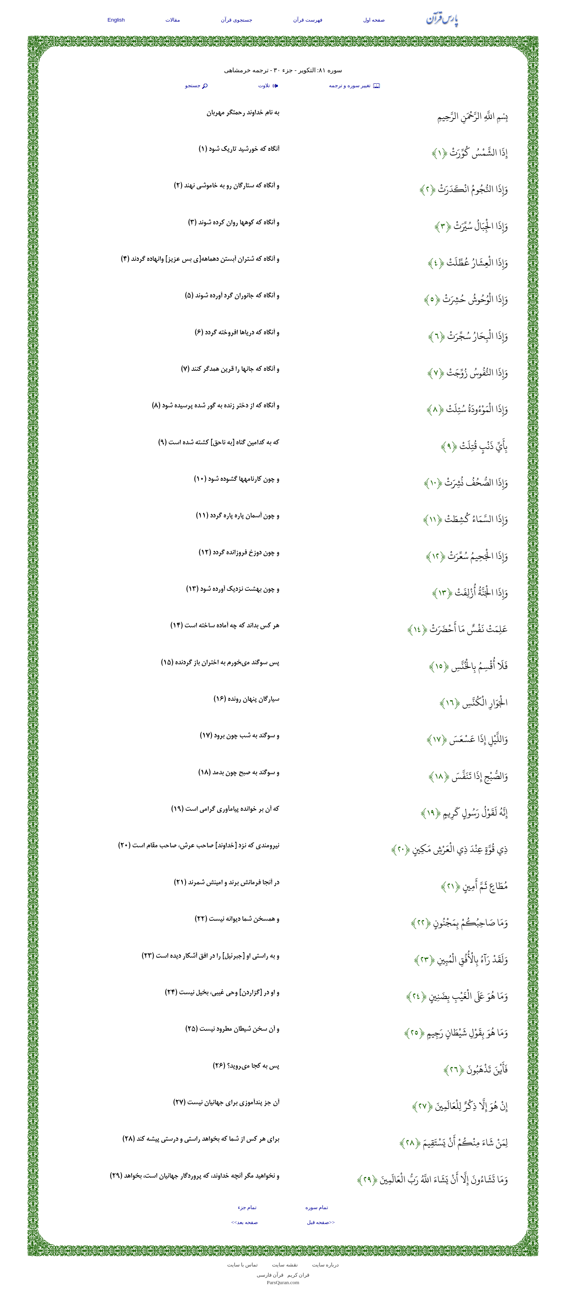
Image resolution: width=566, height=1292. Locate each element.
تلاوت (269, 86)
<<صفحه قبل (321, 1222)
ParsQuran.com (283, 1282)
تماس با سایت (242, 1265)
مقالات (172, 20)
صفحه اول (374, 20)
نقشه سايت (285, 1265)
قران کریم (298, 1275)
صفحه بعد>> (244, 1222)
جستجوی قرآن (236, 20)
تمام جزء (247, 1207)
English (116, 20)
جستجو (197, 86)
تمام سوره (316, 1207)
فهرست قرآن (307, 20)
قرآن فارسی (270, 1275)
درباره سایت (325, 1265)
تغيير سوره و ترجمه (355, 86)
